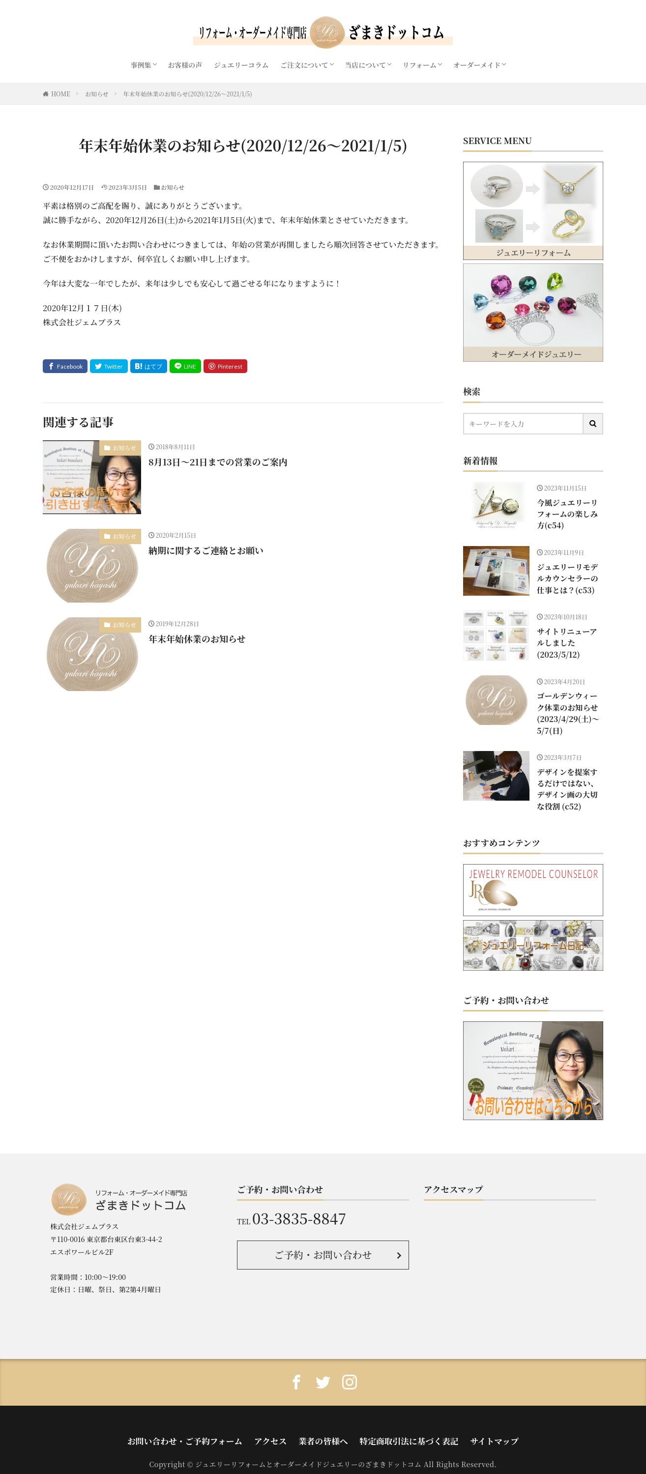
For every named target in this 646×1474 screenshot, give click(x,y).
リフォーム (420, 65)
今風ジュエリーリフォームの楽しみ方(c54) (567, 506)
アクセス (280, 1416)
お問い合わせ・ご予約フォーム (210, 1416)
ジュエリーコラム (241, 65)
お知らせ (97, 93)
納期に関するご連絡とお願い (206, 550)
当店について (365, 65)
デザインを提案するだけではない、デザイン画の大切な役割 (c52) (567, 770)
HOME (60, 93)
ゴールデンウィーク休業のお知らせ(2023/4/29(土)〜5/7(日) (567, 708)
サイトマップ (461, 1416)
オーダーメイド (476, 65)
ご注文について (304, 65)
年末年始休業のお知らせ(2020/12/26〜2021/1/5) (187, 93)
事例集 (141, 65)
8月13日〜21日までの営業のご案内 (218, 461)
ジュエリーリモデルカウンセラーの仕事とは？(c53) (567, 575)
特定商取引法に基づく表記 (392, 1416)
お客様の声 (185, 65)
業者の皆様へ (323, 1416)
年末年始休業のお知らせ (196, 638)
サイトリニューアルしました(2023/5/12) (567, 635)
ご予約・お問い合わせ (323, 1233)
